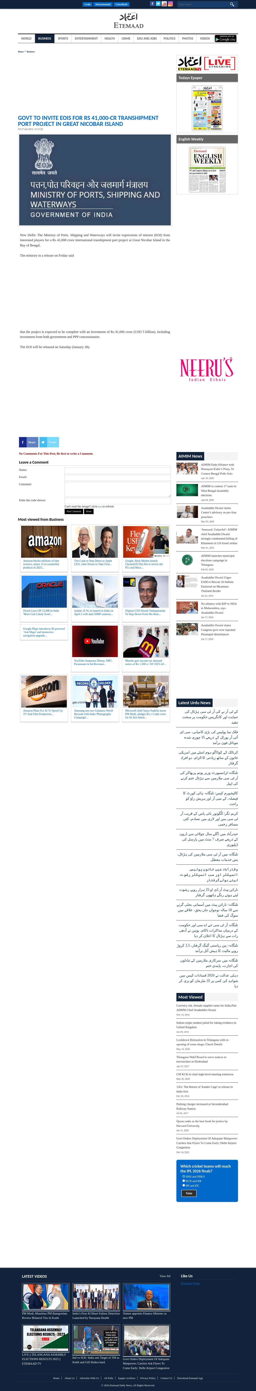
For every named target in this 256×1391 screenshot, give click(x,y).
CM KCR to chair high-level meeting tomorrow (205, 1074)
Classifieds (121, 4)
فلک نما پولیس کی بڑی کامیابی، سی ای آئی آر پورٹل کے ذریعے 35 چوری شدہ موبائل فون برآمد (209, 737)
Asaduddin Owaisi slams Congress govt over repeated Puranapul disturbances (218, 630)
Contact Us (166, 1378)
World (26, 38)
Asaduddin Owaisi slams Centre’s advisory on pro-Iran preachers (218, 512)
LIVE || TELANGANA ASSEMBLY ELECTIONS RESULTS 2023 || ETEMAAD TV (44, 1359)
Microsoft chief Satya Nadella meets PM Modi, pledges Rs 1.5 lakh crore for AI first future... (145, 714)
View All (165, 1276)
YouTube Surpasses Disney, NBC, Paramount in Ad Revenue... (93, 662)
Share (31, 442)
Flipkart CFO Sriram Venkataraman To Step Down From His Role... (145, 612)
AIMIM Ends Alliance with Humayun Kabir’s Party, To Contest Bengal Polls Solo (217, 469)
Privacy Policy (148, 1378)
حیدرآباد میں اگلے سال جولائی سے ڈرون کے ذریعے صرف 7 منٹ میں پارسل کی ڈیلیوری (209, 839)
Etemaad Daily (190, 1283)
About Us (70, 1378)
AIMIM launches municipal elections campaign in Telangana (217, 560)
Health (110, 38)
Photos (187, 38)
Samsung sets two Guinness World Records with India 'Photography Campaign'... (93, 714)
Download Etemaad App (190, 1378)
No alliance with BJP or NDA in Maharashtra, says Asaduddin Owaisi (219, 608)
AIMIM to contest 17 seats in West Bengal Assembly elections (218, 491)
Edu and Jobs (147, 38)
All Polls (108, 1378)
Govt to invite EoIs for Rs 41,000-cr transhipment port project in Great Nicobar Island (88, 120)
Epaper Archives (126, 1378)
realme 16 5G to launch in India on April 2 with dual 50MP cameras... (93, 612)
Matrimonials (103, 4)
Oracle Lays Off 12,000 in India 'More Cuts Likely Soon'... (41, 612)
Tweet (52, 442)
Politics (169, 38)
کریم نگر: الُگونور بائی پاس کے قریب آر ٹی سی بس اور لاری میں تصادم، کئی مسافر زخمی (209, 818)
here (100, 506)
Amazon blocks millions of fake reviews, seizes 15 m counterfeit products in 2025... (41, 564)
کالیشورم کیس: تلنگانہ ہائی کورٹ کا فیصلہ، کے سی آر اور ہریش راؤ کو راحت (210, 798)
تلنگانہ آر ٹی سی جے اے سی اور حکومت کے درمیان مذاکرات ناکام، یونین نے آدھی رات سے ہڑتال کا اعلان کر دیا (208, 930)
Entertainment (86, 38)
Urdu (88, 4)
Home (21, 51)
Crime (126, 38)
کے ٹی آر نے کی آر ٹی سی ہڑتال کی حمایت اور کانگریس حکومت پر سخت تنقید (210, 717)
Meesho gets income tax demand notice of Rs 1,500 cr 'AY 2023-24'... (145, 662)
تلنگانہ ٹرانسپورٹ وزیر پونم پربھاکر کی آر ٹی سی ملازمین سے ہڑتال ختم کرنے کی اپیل (209, 778)
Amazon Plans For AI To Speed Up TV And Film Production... (43, 712)
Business (44, 38)
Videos (205, 38)
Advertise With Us (89, 1378)
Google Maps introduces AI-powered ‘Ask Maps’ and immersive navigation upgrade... (44, 632)
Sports (63, 38)
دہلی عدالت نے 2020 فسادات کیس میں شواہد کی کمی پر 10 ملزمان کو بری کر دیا (208, 980)
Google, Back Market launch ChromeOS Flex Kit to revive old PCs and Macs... (144, 564)
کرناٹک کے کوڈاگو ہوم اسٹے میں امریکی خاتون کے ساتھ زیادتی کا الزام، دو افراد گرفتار (208, 757)
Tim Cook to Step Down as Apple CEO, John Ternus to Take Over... (93, 562)
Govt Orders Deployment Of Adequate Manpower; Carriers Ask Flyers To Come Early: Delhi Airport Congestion (206, 1143)
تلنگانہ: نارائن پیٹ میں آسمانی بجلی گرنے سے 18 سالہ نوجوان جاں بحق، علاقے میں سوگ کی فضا (207, 910)
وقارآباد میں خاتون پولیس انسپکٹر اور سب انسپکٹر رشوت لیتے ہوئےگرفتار (208, 874)
